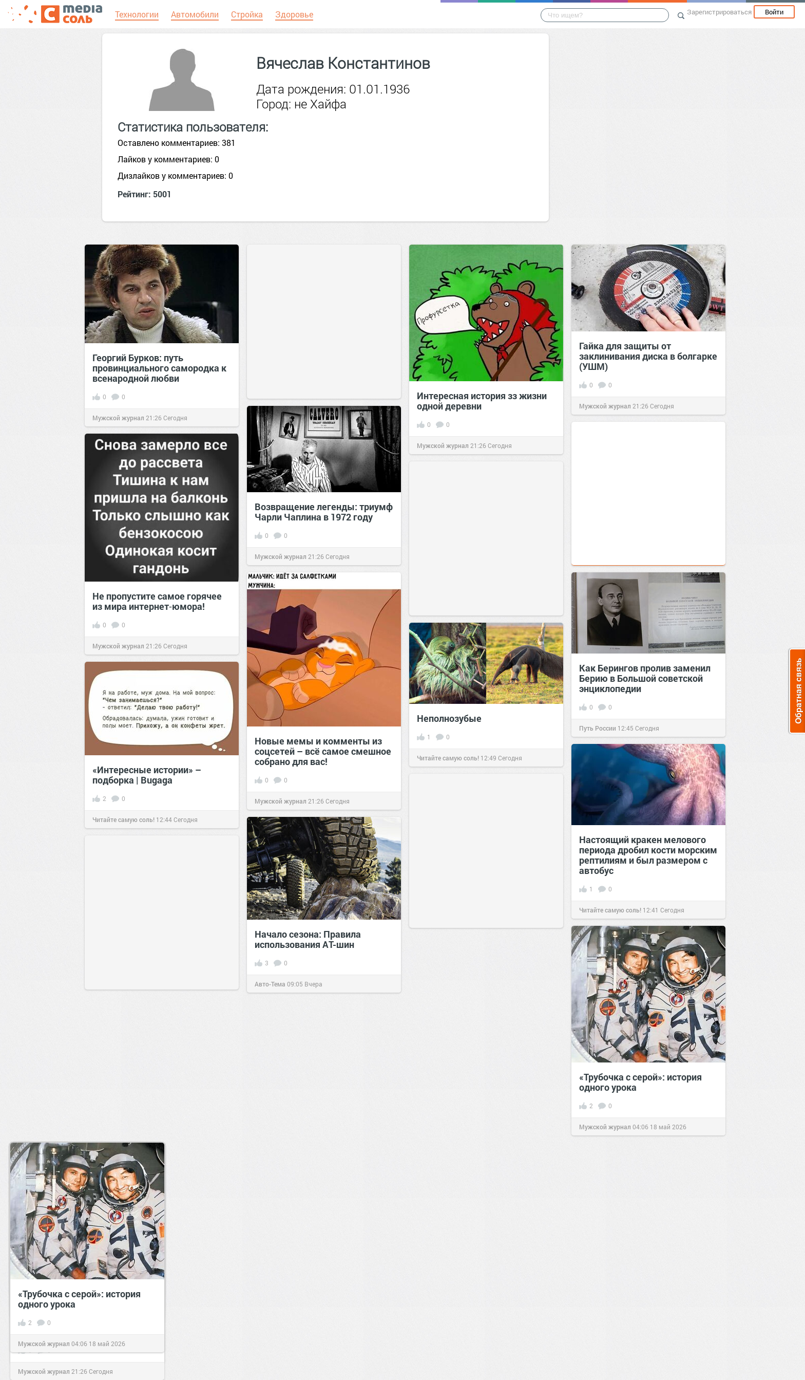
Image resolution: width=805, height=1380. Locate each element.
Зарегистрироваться (719, 11)
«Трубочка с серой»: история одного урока (79, 1299)
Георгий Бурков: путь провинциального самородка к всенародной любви (159, 367)
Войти (774, 11)
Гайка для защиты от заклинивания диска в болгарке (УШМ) (648, 356)
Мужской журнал (118, 418)
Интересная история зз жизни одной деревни (482, 400)
